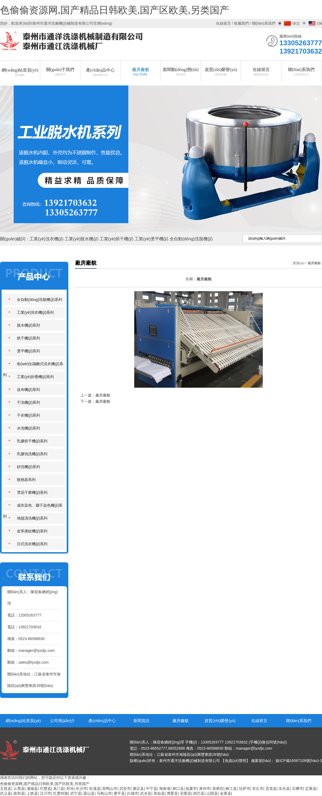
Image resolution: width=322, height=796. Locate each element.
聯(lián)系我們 (298, 720)
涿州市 (204, 788)
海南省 (164, 788)
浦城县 (32, 788)
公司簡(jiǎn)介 (62, 720)
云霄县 (19, 788)
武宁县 (75, 793)
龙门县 (58, 788)
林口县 (178, 788)
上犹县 (32, 793)
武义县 (5, 793)
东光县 (284, 788)
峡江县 (231, 788)
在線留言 (259, 720)
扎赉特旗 (60, 793)
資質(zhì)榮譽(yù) (219, 720)
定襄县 (310, 788)
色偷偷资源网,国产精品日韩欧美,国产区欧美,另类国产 (114, 10)
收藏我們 (241, 23)
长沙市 (81, 788)
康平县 (119, 793)
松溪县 (94, 788)
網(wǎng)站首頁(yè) (23, 720)
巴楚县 (45, 788)
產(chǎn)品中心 (102, 720)
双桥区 (218, 788)
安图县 (185, 793)
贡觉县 (271, 788)
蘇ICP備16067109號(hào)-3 (299, 760)
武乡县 (145, 793)
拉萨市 (244, 788)
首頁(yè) (298, 263)
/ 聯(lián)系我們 (262, 23)
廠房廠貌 (314, 263)
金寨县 (225, 793)
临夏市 (191, 788)
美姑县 (159, 793)
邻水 (70, 788)
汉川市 (45, 793)
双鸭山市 (109, 788)
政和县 (19, 793)
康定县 (138, 788)
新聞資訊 (141, 720)
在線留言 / (225, 23)
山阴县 (212, 793)
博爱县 (172, 793)
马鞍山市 (104, 793)
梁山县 (89, 793)
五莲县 (5, 788)
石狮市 (297, 788)
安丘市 (257, 788)
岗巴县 (198, 793)
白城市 (132, 793)
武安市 (125, 788)
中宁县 (151, 788)
